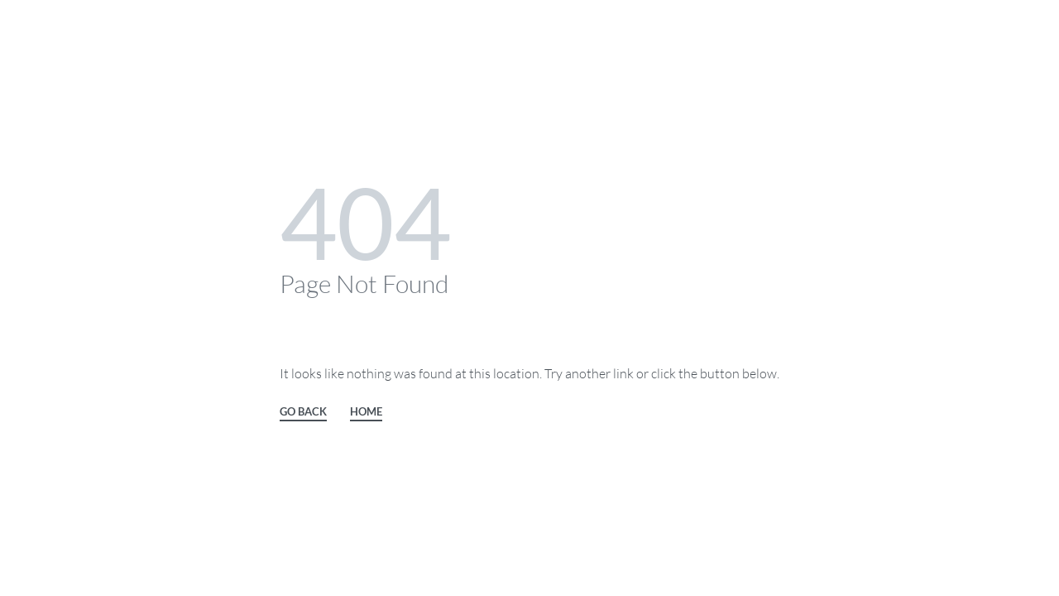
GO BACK (303, 412)
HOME (366, 412)
